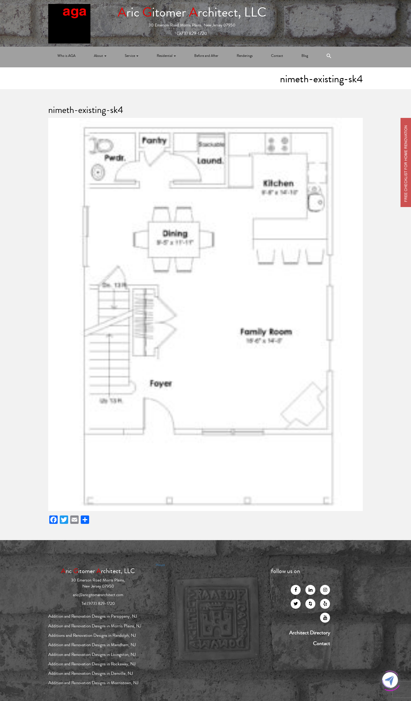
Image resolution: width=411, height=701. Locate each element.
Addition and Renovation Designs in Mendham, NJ (92, 645)
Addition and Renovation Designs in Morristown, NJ (93, 683)
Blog (304, 55)
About (100, 55)
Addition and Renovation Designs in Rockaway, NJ (92, 664)
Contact (277, 55)
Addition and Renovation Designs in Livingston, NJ (92, 654)
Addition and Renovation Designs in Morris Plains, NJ (94, 626)
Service (131, 55)
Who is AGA (66, 55)
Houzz (160, 565)
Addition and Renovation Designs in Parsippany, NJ (92, 616)
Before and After (206, 55)
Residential (166, 55)
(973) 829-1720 (192, 33)
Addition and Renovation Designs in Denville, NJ (90, 673)
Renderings (245, 55)
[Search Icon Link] (329, 57)
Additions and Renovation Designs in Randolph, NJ (92, 635)
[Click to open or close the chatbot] (390, 680)
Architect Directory (309, 633)
